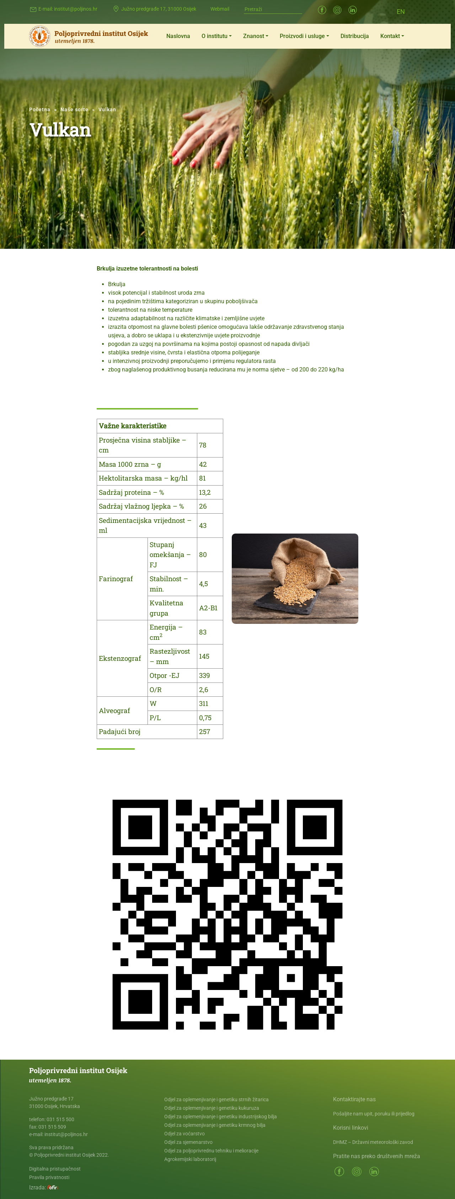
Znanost (253, 36)
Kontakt (390, 36)
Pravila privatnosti (49, 1177)
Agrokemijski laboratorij (190, 1159)
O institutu (215, 36)
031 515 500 (60, 1119)
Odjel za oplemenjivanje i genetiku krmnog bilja (215, 1125)
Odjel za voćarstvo (184, 1133)
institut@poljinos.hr (75, 9)
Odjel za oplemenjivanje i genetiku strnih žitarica (216, 1099)
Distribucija (355, 36)
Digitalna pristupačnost (55, 1169)
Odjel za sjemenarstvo (188, 1142)
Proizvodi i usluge (302, 36)
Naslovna (178, 36)
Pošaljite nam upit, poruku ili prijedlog (373, 1114)
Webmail (219, 9)
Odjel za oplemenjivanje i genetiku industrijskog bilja (220, 1116)
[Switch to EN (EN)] (400, 11)
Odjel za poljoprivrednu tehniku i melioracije (211, 1150)
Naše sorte (74, 109)
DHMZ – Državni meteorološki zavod (373, 1142)
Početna (39, 109)
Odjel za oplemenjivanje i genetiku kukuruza (211, 1108)
